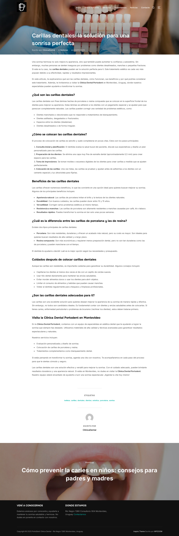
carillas (73, 400)
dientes (88, 400)
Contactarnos (80, 514)
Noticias (134, 7)
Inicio (78, 7)
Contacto (145, 7)
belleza (67, 400)
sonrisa (112, 400)
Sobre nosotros (92, 7)
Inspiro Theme (139, 531)
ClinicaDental (49, 50)
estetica (96, 400)
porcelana (104, 400)
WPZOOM (158, 531)
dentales (81, 400)
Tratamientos (120, 7)
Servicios (106, 7)
